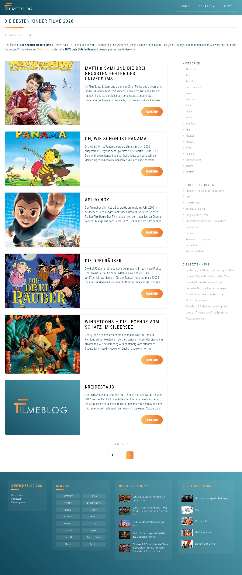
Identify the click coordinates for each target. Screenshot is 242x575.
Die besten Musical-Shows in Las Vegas (204, 288)
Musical (188, 135)
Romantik (189, 153)
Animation (189, 81)
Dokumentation (192, 87)
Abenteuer (189, 69)
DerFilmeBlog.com (27, 486)
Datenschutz (17, 495)
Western (188, 171)
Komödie (189, 123)
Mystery (188, 141)
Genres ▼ (207, 6)
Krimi (187, 129)
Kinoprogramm (18, 502)
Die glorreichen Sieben (196, 215)
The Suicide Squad (194, 208)
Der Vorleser (190, 245)
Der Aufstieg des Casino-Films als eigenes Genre (209, 270)
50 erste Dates (192, 202)
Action (187, 75)
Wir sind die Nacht (193, 251)
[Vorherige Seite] (112, 455)
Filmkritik (152, 111)
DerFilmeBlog (45, 49)
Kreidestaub (99, 387)
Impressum (16, 498)
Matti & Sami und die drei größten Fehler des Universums (115, 73)
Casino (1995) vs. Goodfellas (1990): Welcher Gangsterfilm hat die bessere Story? (207, 279)
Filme (187, 105)
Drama (187, 93)
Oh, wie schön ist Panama (116, 138)
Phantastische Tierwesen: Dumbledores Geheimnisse (204, 224)
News (228, 6)
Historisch (189, 111)
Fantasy (188, 99)
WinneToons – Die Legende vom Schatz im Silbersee (122, 324)
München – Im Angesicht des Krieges (203, 190)
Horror (187, 117)
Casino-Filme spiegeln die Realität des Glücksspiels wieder (204, 297)
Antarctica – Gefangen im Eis (199, 239)
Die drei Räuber (103, 260)
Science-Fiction (192, 159)
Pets (186, 196)
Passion (188, 233)
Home (185, 6)
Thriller (188, 165)
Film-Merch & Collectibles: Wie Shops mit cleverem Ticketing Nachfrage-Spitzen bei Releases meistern (205, 312)
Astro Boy (97, 199)
